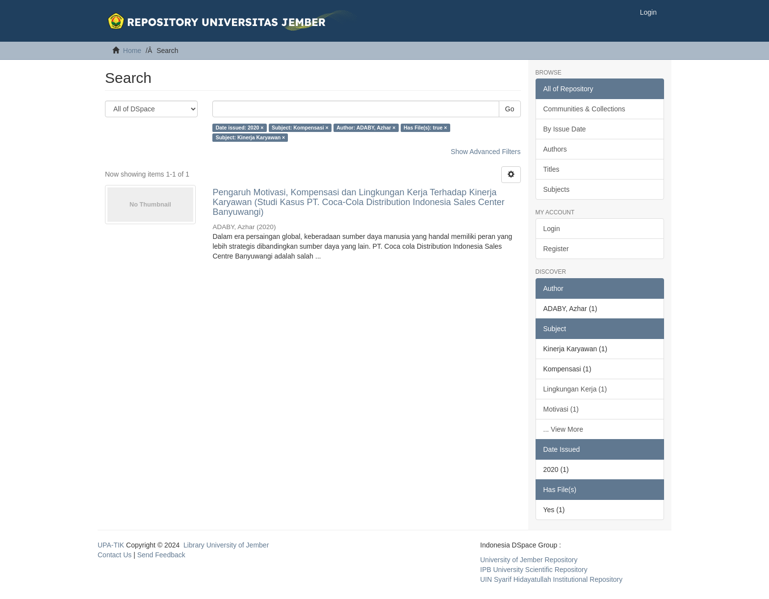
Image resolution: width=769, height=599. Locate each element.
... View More (563, 429)
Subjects (556, 189)
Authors (555, 149)
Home (132, 50)
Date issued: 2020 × (240, 127)
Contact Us (114, 555)
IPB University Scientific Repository (534, 569)
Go (509, 109)
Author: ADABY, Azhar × (365, 127)
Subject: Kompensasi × (300, 127)
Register (556, 249)
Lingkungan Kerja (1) (575, 389)
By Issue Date (564, 129)
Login (551, 229)
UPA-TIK (111, 545)
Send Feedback (161, 555)
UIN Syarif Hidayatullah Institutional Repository (551, 579)
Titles (551, 169)
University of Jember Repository (528, 560)
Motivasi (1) (561, 409)
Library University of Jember (226, 545)
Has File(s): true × (425, 127)
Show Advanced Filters (485, 152)
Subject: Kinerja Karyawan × (250, 137)
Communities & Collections (584, 109)
